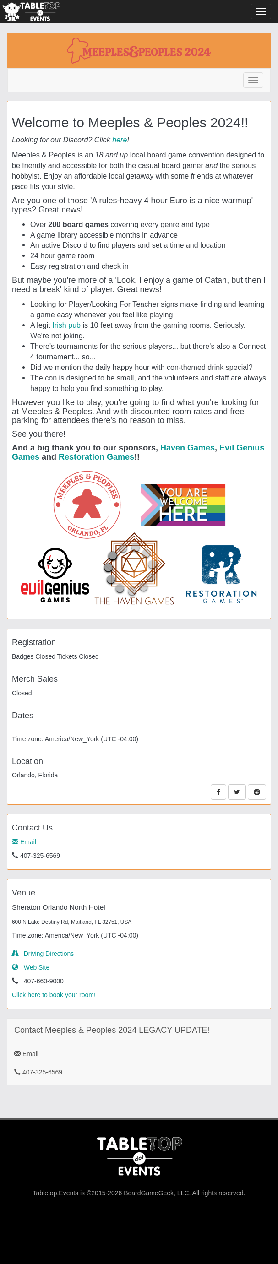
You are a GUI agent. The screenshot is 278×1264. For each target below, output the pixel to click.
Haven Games (187, 447)
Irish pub (66, 325)
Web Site (30, 967)
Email (24, 842)
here (119, 140)
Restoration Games (96, 456)
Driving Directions (43, 953)
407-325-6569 (38, 1072)
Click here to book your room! (54, 994)
